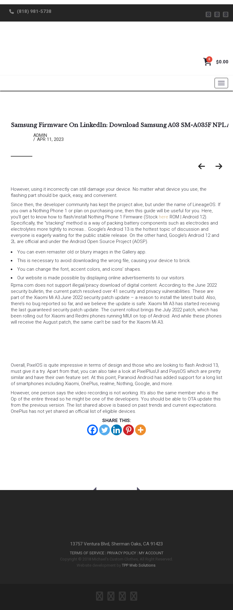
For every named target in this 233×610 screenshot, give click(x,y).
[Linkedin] (116, 430)
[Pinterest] (128, 430)
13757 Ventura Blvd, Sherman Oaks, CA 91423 (116, 544)
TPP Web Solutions (138, 565)
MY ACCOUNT (151, 553)
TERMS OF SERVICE (87, 553)
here (163, 217)
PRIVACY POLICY (121, 553)
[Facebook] (92, 430)
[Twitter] (104, 430)
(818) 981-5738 (34, 11)
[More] (140, 430)
